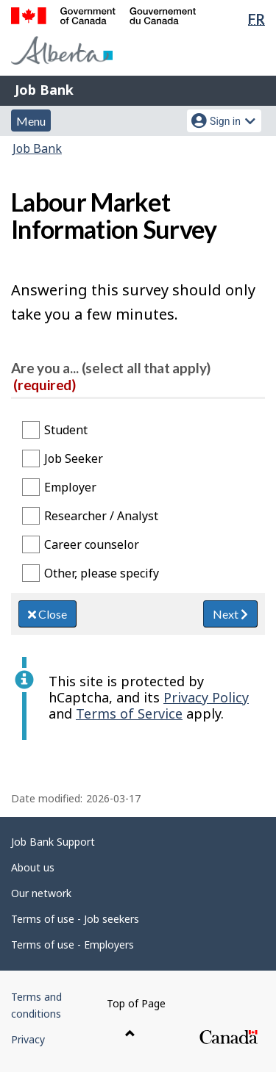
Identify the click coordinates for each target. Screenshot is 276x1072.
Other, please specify (101, 573)
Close (47, 614)
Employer (70, 487)
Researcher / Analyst (101, 516)
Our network (41, 893)
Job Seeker (73, 458)
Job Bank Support (53, 842)
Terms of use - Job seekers (75, 919)
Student (66, 430)
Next (230, 614)
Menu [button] (31, 121)
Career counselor (91, 544)
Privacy (28, 1039)
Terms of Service (129, 713)
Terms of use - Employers (72, 945)
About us (32, 867)
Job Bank (44, 89)
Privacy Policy (206, 697)
